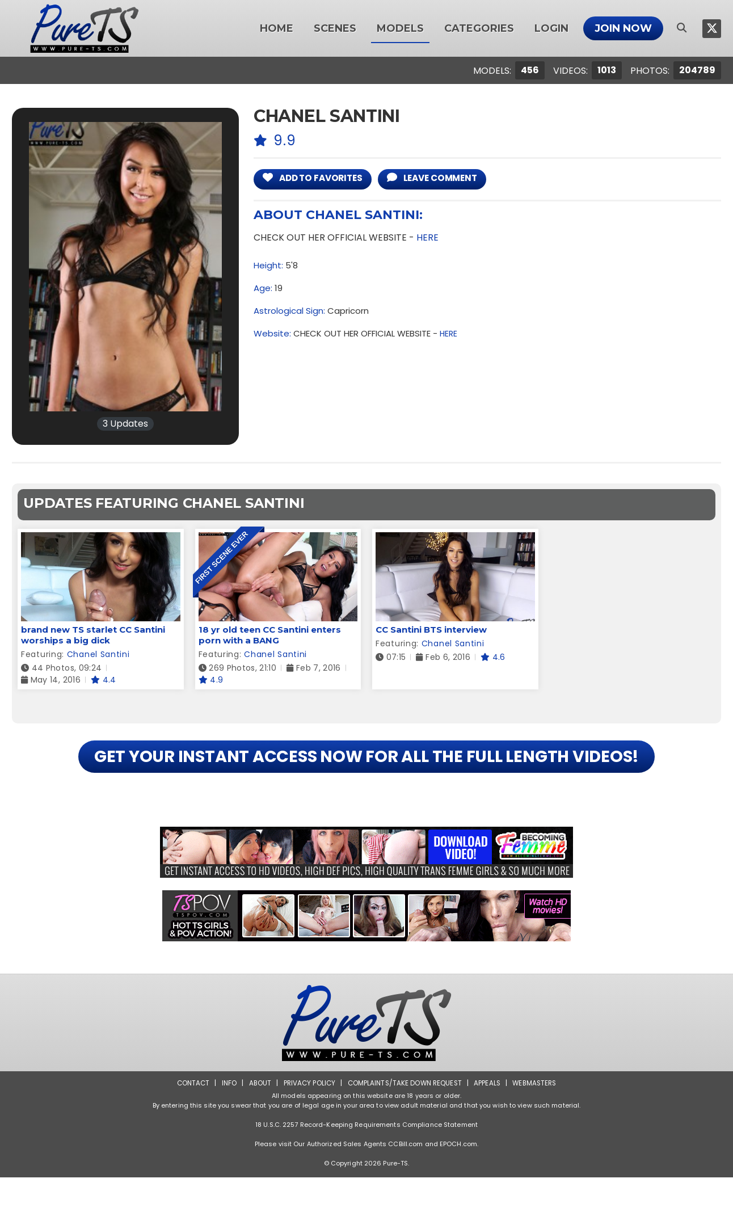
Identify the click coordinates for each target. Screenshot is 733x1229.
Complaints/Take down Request (404, 1134)
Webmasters (538, 1134)
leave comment (448, 179)
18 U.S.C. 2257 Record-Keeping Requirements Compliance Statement (366, 1176)
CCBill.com (405, 1195)
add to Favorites (318, 179)
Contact (189, 1134)
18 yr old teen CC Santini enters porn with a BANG (270, 635)
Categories (479, 28)
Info (225, 1134)
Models (400, 28)
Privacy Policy (307, 1134)
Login (551, 28)
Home (276, 28)
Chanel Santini (98, 654)
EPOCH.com (458, 1195)
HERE (427, 238)
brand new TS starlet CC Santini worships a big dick (93, 635)
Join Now (623, 28)
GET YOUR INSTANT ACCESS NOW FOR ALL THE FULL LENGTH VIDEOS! (366, 782)
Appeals (489, 1134)
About (256, 1134)
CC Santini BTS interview (431, 629)
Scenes (335, 28)
